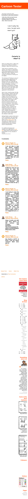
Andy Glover (8, 164)
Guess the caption (24, 327)
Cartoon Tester (11, 6)
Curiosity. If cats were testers (10, 15)
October (24, 313)
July (23, 317)
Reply (7, 160)
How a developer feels (24, 334)
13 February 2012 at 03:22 (11, 165)
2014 (22, 304)
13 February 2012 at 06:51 (11, 217)
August (23, 316)
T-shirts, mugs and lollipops (24, 493)
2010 (22, 353)
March (23, 322)
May (23, 319)
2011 (22, 352)
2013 (22, 305)
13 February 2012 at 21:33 (11, 236)
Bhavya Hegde (9, 143)
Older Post (16, 271)
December (24, 308)
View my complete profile (23, 392)
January (24, 349)
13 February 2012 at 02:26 (11, 143)
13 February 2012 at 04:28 (11, 189)
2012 (22, 307)
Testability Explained (24, 346)
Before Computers (24, 338)
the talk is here (10, 119)
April (23, 320)
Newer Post (4, 271)
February (24, 323)
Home (10, 271)
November (24, 311)
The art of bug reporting (24, 330)
